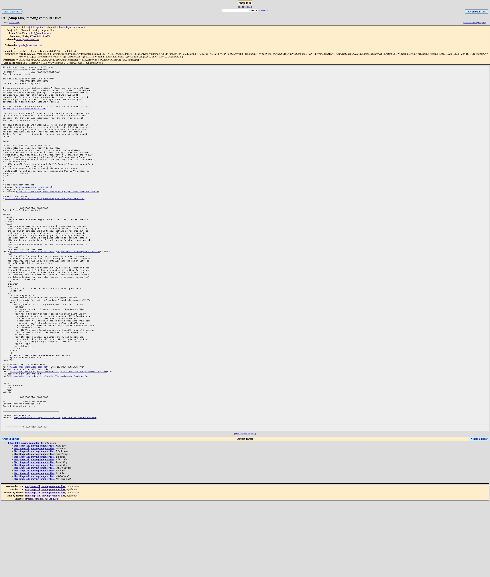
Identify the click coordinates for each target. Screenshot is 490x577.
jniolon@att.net (37, 27)
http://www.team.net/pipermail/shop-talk (39, 217)
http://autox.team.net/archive (81, 217)
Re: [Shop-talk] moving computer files (34, 518)
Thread (476, 11)
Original (481, 22)
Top (240, 7)
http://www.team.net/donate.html (33, 211)
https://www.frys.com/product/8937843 (24, 117)
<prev (5, 11)
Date (12, 11)
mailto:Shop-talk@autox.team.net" (29, 427)
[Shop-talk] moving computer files (26, 515)
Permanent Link (470, 22)
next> (19, 11)
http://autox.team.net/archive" (28, 438)
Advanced (263, 10)
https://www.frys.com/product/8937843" (32, 289)
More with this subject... (245, 506)
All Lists (247, 7)
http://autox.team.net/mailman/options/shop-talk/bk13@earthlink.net (45, 225)
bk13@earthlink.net (39, 33)
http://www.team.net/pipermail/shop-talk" (34, 432)
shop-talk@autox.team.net (71, 27)
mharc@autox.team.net (27, 39)
